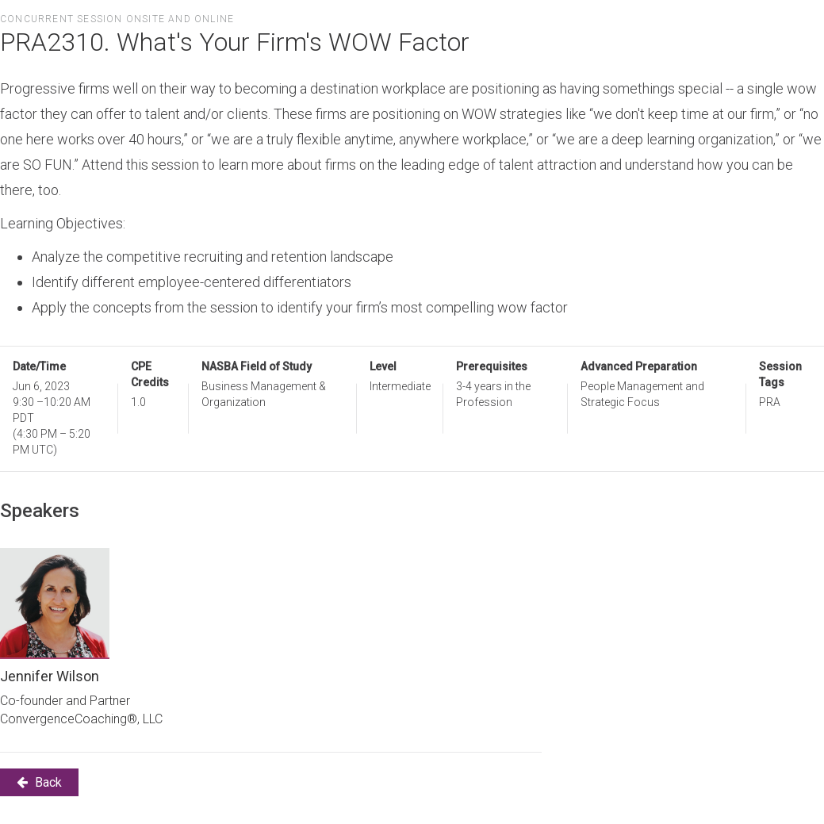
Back (39, 782)
